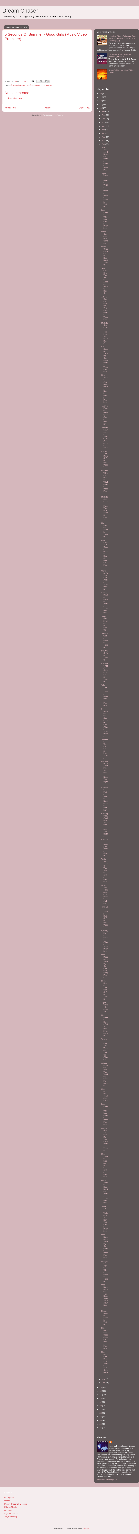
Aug (104, 137)
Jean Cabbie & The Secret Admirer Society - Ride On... (104, 280)
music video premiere (44, 85)
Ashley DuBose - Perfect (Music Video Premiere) (104, 602)
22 (100, 1413)
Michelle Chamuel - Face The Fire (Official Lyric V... (104, 508)
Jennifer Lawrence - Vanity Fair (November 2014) (104, 437)
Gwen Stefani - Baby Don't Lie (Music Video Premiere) (104, 1191)
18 (100, 1398)
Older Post (84, 107)
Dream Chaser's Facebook (15, 1504)
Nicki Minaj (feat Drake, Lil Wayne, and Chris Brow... (104, 1363)
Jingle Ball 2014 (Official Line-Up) (104, 623)
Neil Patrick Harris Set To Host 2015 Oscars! (104, 1025)
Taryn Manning (10, 1517)
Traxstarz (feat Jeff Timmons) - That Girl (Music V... (104, 1049)
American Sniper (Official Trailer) (104, 199)
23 (100, 1417)
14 (100, 108)
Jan (103, 111)
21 (100, 1409)
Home (48, 107)
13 (100, 104)
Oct (103, 144)
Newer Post (10, 107)
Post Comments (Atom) (53, 115)
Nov (104, 1379)
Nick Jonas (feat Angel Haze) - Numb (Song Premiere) (104, 388)
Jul (103, 133)
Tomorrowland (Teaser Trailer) (104, 640)
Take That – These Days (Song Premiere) (104, 695)
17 (100, 1395)
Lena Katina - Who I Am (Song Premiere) (104, 219)
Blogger (86, 1528)
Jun (103, 130)
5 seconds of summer (20, 85)
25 (100, 1424)
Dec (104, 1383)
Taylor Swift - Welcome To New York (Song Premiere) (104, 1218)
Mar (104, 119)
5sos (32, 85)
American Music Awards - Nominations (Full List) (104, 798)
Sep (104, 140)
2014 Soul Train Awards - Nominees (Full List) (104, 894)
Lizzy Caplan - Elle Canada (104, 237)
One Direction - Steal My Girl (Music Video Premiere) (104, 1246)
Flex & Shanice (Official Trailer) (104, 1318)
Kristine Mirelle (10, 1507)
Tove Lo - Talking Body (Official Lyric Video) (104, 917)
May (104, 126)
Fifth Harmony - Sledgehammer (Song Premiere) (104, 1338)
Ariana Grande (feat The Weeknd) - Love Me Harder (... (104, 1074)
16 (100, 1391)
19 (100, 1402)
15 (100, 1387)
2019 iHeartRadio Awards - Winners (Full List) (119, 55)
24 (100, 1420)
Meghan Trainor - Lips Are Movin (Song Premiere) (104, 1165)
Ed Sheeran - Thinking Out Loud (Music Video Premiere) (104, 359)
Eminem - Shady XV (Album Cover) (104, 848)
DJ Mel (7, 1501)
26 (100, 1428)
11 (100, 97)
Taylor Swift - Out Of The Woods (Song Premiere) (104, 870)
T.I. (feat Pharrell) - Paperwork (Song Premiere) (104, 415)
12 (100, 101)
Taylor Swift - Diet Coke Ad (104, 1007)
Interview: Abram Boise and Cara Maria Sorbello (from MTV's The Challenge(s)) (122, 38)
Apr (103, 122)
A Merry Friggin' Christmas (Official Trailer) (104, 672)
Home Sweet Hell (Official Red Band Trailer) (104, 256)
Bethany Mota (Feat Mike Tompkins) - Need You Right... (104, 772)
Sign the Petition (11, 1514)
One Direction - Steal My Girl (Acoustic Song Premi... (104, 966)
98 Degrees (9, 1497)
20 (100, 1406)
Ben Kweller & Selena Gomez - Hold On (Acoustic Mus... (104, 553)
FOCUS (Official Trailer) (104, 655)
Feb (104, 115)
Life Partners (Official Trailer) (104, 530)
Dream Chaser (20, 11)
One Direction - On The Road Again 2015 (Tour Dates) (104, 1296)
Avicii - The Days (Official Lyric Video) (104, 459)
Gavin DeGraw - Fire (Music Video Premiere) (104, 580)
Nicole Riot (8, 1510)
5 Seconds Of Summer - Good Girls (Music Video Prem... (104, 722)
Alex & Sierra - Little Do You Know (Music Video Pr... (104, 308)
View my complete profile (107, 1479)
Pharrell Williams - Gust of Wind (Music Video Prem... (104, 482)
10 (100, 93)
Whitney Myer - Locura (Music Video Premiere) (104, 941)
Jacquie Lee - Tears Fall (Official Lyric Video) (104, 749)
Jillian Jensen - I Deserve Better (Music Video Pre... (104, 158)
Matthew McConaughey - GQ (104, 1095)
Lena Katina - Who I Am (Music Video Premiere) (104, 1114)
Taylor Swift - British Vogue (104, 180)
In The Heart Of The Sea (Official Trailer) (104, 990)
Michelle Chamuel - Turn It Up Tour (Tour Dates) (104, 333)
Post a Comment (15, 98)
